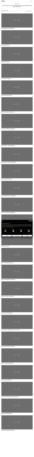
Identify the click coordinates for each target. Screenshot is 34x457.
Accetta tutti (27, 235)
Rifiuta (7, 235)
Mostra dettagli (29, 233)
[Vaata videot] (17, 20)
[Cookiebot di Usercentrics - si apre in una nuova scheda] (29, 220)
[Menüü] (32, 1)
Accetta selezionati (17, 235)
